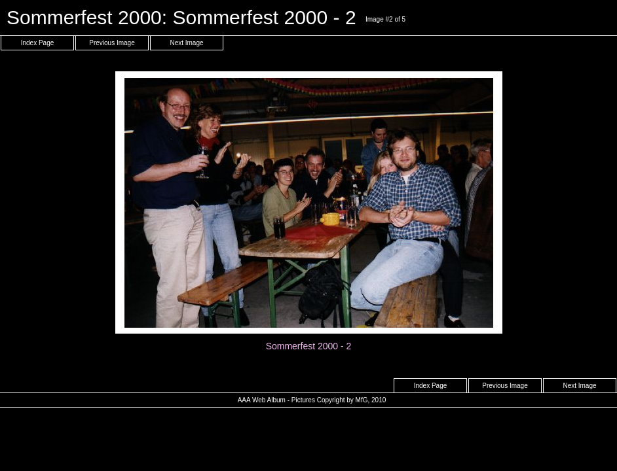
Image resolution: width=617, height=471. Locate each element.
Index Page (37, 42)
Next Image (186, 42)
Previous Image (111, 42)
